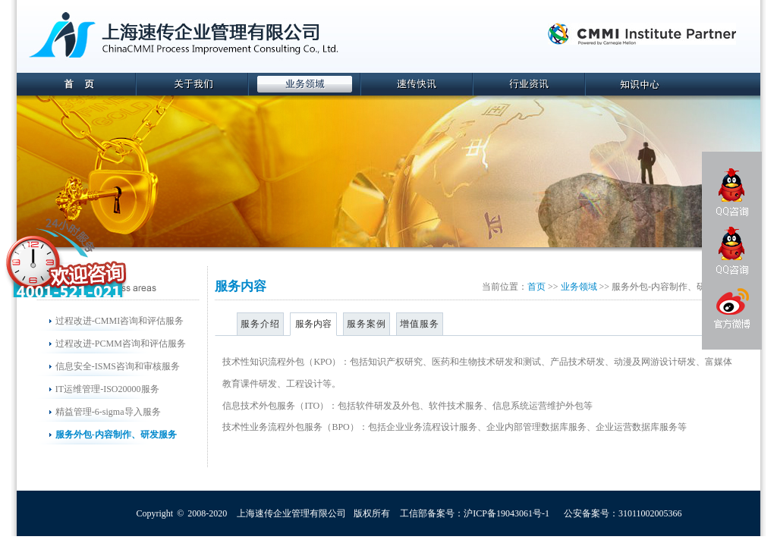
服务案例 (366, 323)
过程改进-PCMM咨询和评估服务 (120, 343)
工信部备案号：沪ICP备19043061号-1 (474, 513)
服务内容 (313, 323)
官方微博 (731, 311)
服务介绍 (260, 323)
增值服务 (419, 323)
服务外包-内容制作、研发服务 (116, 434)
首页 (536, 286)
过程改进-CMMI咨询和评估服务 (119, 320)
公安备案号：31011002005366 (623, 513)
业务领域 (579, 286)
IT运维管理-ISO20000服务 (107, 389)
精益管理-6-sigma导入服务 (108, 411)
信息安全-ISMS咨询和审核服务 (117, 366)
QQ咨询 (732, 192)
